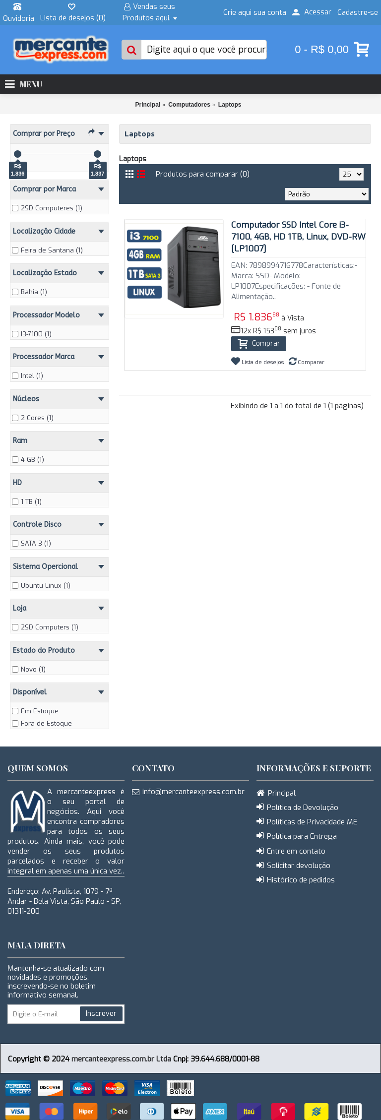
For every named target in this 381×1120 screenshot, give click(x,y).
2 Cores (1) (33, 418)
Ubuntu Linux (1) (41, 585)
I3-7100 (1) (32, 334)
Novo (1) (29, 669)
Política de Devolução (297, 807)
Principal (147, 104)
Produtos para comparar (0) (203, 174)
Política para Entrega (296, 836)
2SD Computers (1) (45, 627)
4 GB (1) (28, 459)
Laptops (230, 104)
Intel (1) (27, 376)
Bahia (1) (29, 292)
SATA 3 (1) (31, 543)
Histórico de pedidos (295, 880)
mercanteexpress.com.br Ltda (121, 1059)
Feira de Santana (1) (47, 250)
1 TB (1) (27, 502)
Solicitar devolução (293, 866)
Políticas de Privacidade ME (306, 822)
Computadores (189, 104)
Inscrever (101, 1013)
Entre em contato (290, 852)
